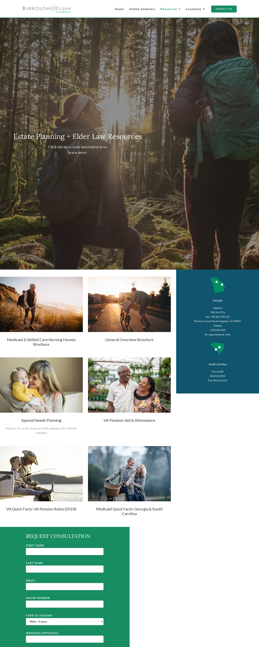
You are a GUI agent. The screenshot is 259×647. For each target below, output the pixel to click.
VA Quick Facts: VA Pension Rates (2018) (41, 508)
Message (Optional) (65, 637)
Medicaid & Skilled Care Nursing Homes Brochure (41, 342)
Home (119, 9)
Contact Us (224, 9)
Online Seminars (142, 9)
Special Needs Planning (41, 420)
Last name (65, 567)
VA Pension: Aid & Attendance (129, 420)
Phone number (65, 602)
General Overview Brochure (129, 339)
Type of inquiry (65, 619)
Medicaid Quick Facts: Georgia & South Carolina (129, 511)
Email (65, 584)
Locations (195, 9)
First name (65, 549)
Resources (170, 9)
